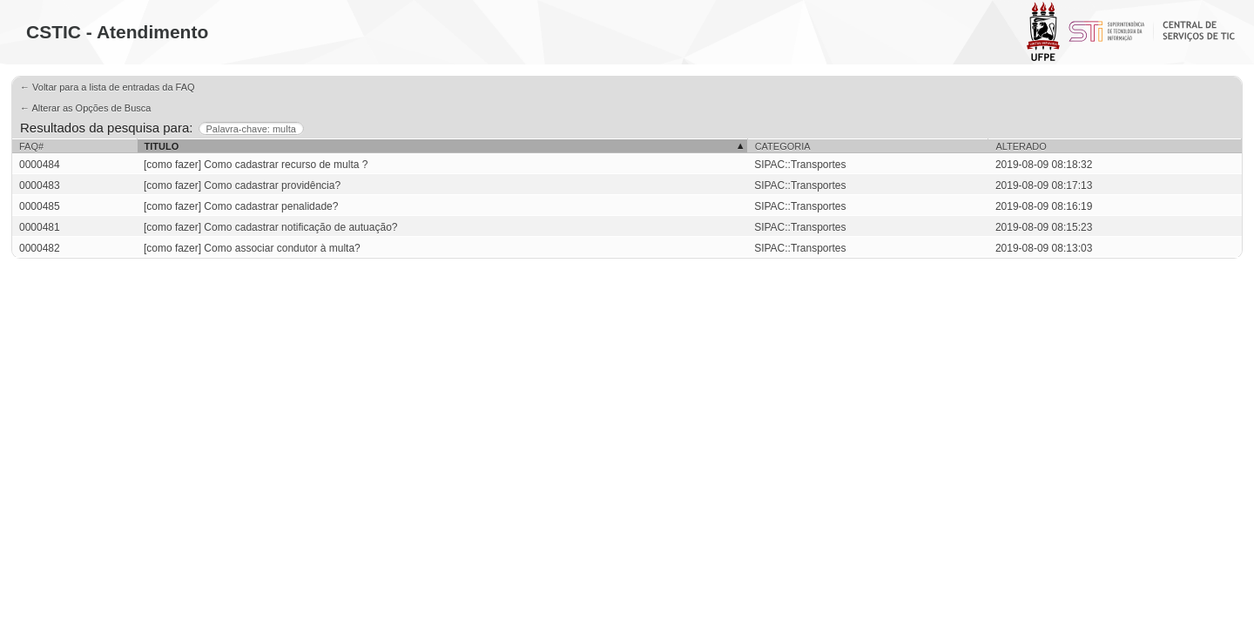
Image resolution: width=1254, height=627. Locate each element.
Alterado (1020, 146)
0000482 (39, 248)
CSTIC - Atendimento (117, 32)
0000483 (39, 185)
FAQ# (31, 146)
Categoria (783, 146)
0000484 (39, 164)
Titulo (162, 146)
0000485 (39, 206)
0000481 (39, 227)
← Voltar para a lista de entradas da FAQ (107, 87)
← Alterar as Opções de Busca (85, 108)
